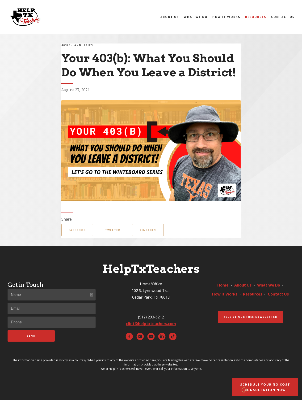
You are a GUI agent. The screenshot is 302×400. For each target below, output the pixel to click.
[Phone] (52, 322)
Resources (255, 17)
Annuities (83, 45)
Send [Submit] (31, 335)
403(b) (66, 45)
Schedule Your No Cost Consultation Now (265, 387)
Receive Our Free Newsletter (250, 316)
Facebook (77, 230)
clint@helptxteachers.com (151, 323)
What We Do (196, 17)
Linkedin (148, 230)
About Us (169, 17)
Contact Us (282, 17)
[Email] (52, 308)
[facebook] (129, 336)
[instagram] (140, 336)
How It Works (226, 17)
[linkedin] (162, 336)
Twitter (112, 230)
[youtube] (151, 336)
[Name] (52, 294)
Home (223, 285)
